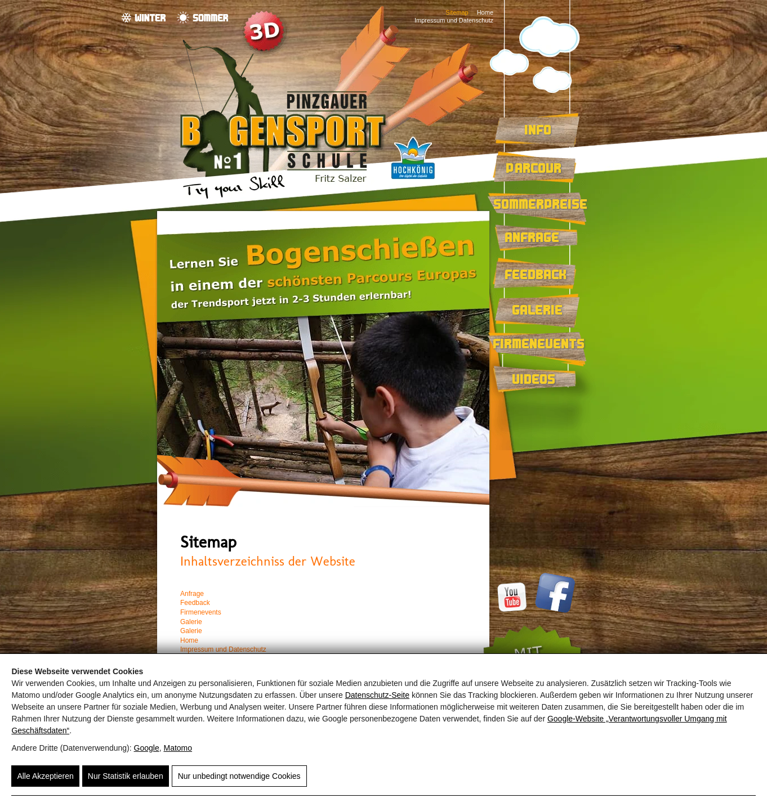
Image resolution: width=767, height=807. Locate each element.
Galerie (537, 309)
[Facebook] (554, 611)
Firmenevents (539, 343)
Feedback (536, 274)
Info (538, 129)
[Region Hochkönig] (413, 181)
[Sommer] (202, 17)
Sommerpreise (541, 204)
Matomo (177, 747)
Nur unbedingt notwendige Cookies (239, 776)
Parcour (534, 168)
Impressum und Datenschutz (453, 20)
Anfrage (532, 237)
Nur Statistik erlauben (125, 776)
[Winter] (144, 17)
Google (146, 747)
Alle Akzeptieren (45, 776)
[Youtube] (513, 611)
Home (485, 12)
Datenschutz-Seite (377, 695)
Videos (534, 379)
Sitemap (456, 12)
